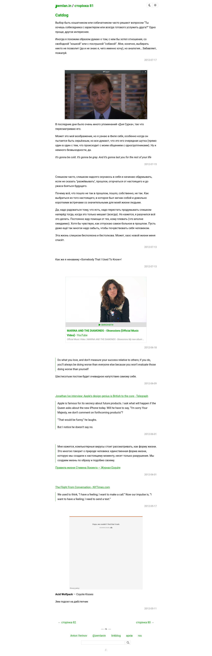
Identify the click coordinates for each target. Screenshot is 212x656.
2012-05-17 (150, 506)
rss (140, 635)
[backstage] (106, 649)
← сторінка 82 (67, 622)
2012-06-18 (150, 347)
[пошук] (103, 643)
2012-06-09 (150, 383)
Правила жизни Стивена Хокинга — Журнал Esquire (87, 467)
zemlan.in (63, 5)
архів (129, 635)
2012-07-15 (150, 164)
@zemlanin (99, 635)
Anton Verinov (78, 635)
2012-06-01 (150, 434)
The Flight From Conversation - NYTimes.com (82, 487)
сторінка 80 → (145, 622)
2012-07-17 (150, 59)
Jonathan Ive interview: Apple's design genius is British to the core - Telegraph (101, 396)
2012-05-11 (150, 608)
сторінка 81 (84, 6)
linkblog (116, 635)
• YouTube (103, 333)
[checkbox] (150, 5)
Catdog (61, 15)
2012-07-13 (150, 247)
